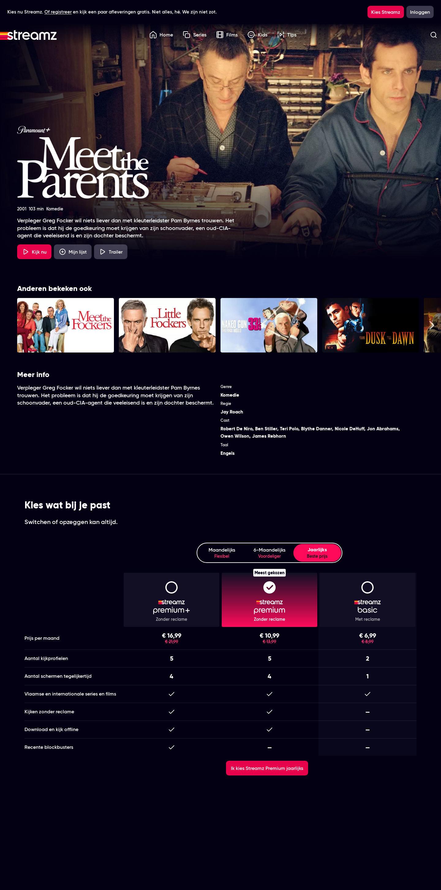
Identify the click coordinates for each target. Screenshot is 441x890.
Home (161, 34)
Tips (287, 34)
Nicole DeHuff (349, 429)
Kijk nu (34, 251)
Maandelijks (222, 553)
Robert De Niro (236, 429)
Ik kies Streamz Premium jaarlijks (267, 768)
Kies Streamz (385, 12)
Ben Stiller (266, 429)
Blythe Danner (316, 429)
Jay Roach (232, 412)
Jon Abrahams (382, 429)
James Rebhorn (269, 436)
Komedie (230, 395)
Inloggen (420, 12)
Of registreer (58, 12)
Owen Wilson (235, 436)
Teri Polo (289, 429)
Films (227, 34)
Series (194, 34)
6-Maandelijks (269, 553)
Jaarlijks (317, 552)
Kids (257, 34)
